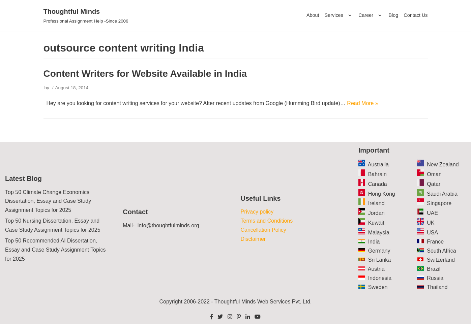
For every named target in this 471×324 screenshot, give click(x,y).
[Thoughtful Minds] (85, 15)
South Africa (441, 251)
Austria (376, 269)
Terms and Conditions (267, 221)
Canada (377, 184)
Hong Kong (381, 194)
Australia (378, 164)
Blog (394, 15)
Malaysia (378, 232)
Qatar (433, 184)
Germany (379, 251)
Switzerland (441, 260)
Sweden (378, 287)
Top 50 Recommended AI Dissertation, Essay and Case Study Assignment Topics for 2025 (55, 250)
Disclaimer (253, 239)
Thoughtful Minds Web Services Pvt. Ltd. (263, 301)
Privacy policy (257, 212)
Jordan (376, 213)
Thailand (437, 287)
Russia (435, 278)
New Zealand (443, 164)
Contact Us (416, 15)
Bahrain (377, 174)
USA (432, 232)
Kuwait (376, 223)
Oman (434, 174)
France (435, 242)
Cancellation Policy (263, 230)
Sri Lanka (379, 260)
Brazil (433, 269)
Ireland (376, 203)
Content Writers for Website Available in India (145, 73)
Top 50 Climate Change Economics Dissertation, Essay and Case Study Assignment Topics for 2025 (48, 201)
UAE (432, 213)
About (312, 15)
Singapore (439, 203)
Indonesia (379, 278)
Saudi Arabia (442, 194)
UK (430, 223)
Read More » (362, 103)
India (374, 242)
